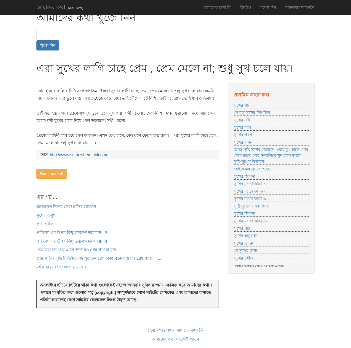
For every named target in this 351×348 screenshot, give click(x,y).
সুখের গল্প (242, 228)
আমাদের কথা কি (217, 7)
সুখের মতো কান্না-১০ (251, 221)
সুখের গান (242, 105)
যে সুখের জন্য (245, 250)
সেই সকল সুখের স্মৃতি (252, 169)
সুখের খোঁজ (244, 258)
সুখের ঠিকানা (244, 176)
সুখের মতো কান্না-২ (250, 191)
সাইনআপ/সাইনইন (300, 7)
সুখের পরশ (243, 134)
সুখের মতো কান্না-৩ (250, 198)
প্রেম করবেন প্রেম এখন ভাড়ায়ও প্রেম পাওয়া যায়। (77, 249)
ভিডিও (245, 7)
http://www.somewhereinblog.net (80, 154)
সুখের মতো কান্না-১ (250, 183)
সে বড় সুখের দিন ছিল (252, 112)
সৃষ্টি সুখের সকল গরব (251, 206)
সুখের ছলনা (243, 243)
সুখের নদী (242, 120)
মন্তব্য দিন (268, 7)
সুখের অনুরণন (245, 235)
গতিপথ (165, 330)
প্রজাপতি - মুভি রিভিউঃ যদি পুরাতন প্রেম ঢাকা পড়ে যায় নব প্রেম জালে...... (98, 258)
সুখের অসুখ (46, 215)
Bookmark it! (51, 173)
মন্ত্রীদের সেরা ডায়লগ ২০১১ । (61, 267)
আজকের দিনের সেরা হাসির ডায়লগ (66, 206)
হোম (151, 330)
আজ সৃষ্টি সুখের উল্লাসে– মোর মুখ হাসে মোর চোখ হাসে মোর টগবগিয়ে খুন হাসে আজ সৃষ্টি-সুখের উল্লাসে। (271, 155)
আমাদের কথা (59, 7)
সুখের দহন (242, 127)
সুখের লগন (243, 142)
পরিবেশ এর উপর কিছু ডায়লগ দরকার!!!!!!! (71, 232)
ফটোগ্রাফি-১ (46, 224)
